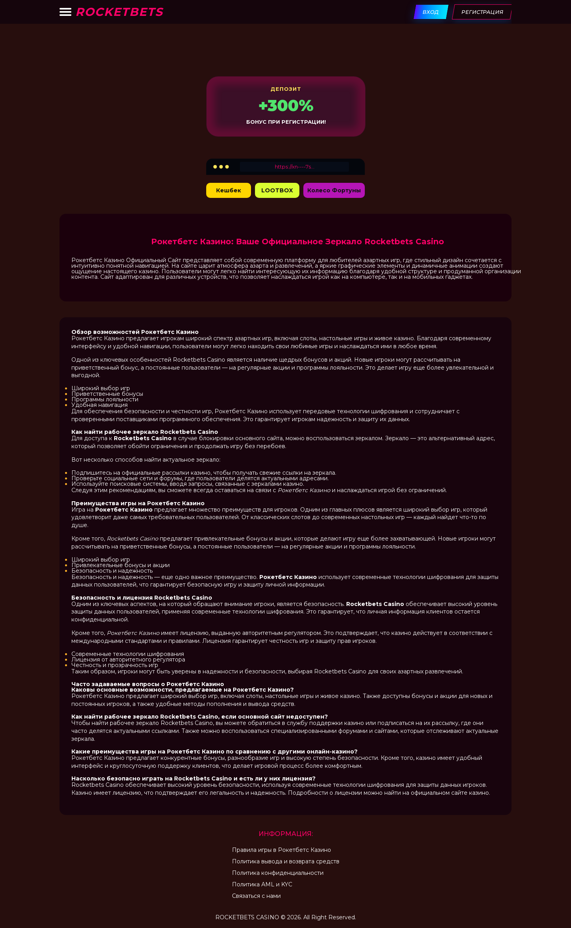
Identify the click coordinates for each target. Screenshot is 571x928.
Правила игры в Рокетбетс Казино (281, 849)
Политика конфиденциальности (278, 872)
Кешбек (228, 190)
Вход (431, 12)
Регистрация (482, 12)
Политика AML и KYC (262, 884)
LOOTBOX (277, 190)
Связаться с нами (256, 895)
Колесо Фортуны (334, 190)
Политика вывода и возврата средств (285, 861)
